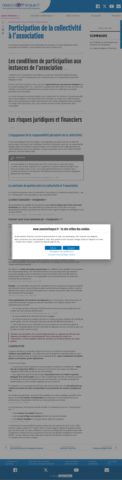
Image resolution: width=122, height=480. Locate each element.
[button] (71, 248)
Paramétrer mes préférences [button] (61, 251)
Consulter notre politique (61, 254)
